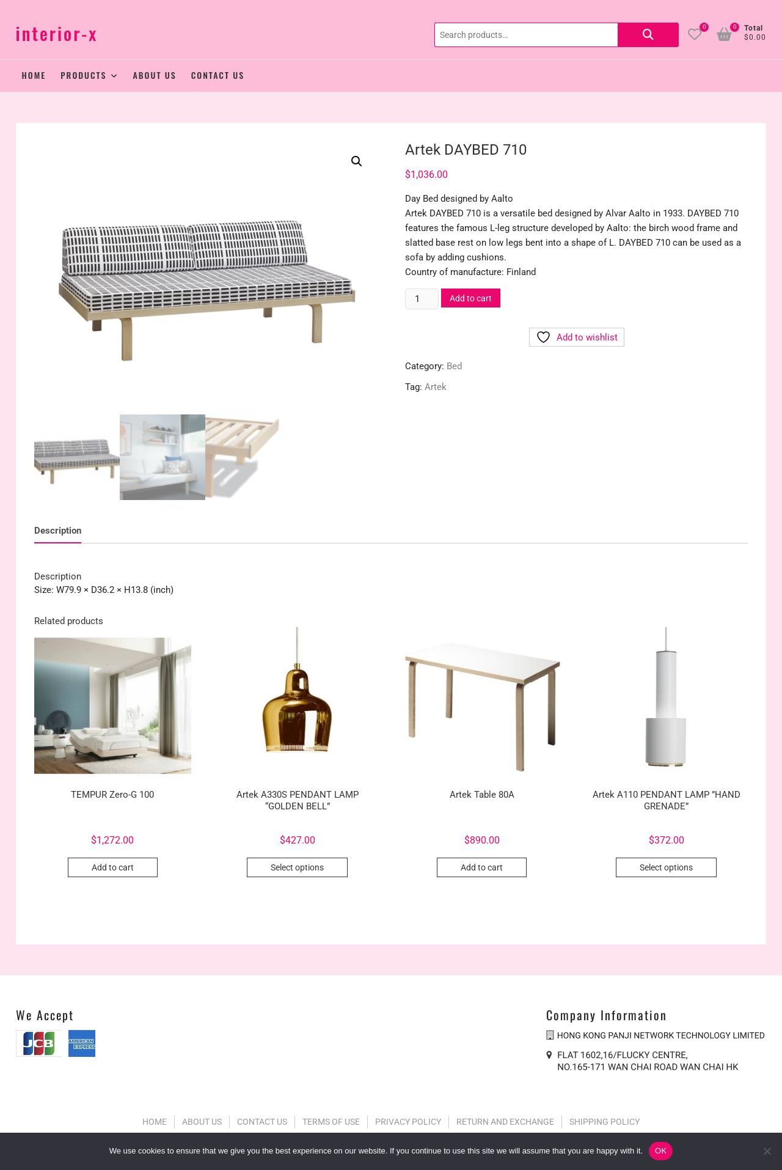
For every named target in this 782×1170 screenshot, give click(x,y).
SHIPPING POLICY (604, 1119)
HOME (154, 1119)
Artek (436, 386)
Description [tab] (57, 528)
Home (34, 74)
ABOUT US (202, 1119)
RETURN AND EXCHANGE (505, 1119)
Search (648, 35)
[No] (767, 1151)
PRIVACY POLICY (408, 1119)
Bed (454, 366)
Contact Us (218, 74)
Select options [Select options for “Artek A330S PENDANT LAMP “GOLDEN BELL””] (297, 865)
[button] (357, 161)
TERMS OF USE (331, 1119)
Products (83, 74)
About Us (155, 74)
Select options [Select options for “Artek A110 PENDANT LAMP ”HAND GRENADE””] (666, 865)
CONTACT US (262, 1119)
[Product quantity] (421, 299)
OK (661, 1150)
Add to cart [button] (113, 865)
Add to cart (471, 298)
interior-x (57, 33)
